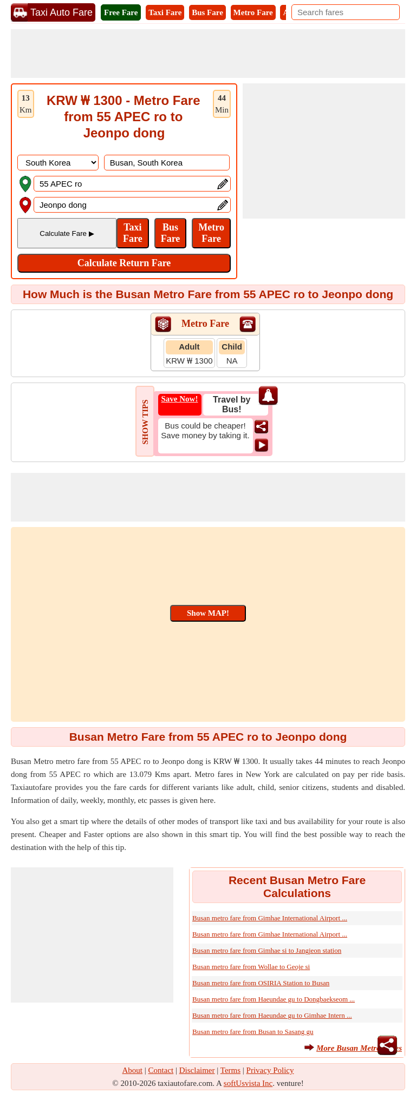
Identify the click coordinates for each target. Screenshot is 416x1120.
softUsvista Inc (248, 1083)
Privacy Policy (270, 1070)
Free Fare (121, 12)
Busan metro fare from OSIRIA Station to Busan (260, 983)
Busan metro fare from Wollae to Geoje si (251, 967)
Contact (161, 1070)
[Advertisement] (208, 53)
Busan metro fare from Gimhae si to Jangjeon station (266, 950)
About (132, 1070)
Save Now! (179, 398)
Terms (230, 1070)
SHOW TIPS (145, 421)
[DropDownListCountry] (58, 162)
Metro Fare (253, 12)
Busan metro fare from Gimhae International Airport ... (269, 918)
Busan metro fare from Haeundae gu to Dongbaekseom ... (273, 999)
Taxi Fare (164, 12)
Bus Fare (207, 12)
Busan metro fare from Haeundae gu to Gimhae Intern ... (272, 1015)
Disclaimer (197, 1070)
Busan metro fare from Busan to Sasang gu (252, 1031)
